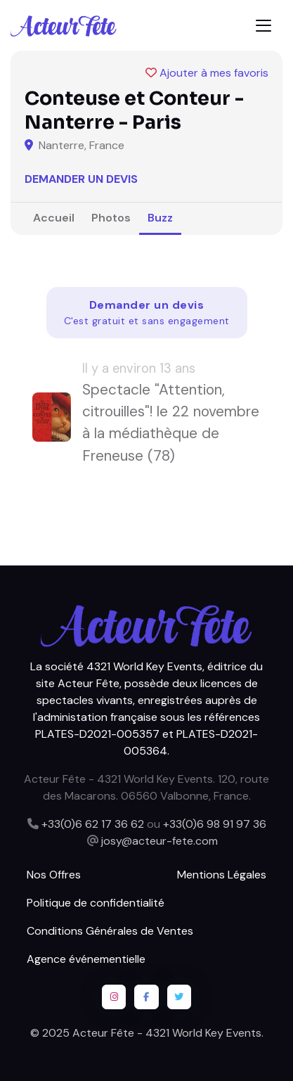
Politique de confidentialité (95, 902)
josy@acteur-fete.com (159, 840)
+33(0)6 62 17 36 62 (92, 824)
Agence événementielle (86, 959)
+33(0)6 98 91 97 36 (214, 824)
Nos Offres (54, 874)
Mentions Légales (221, 874)
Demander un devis (81, 179)
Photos (111, 217)
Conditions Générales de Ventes (110, 930)
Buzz (160, 217)
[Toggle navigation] (263, 26)
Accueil (53, 217)
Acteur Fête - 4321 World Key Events (166, 1032)
